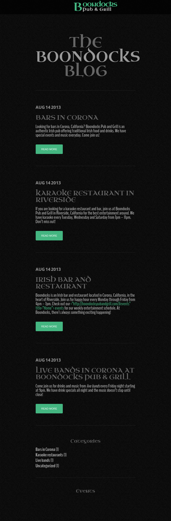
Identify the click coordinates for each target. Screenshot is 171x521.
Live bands (43, 460)
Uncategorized (45, 466)
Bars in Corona (67, 117)
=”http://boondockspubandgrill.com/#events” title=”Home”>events (83, 306)
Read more (49, 149)
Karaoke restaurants (49, 455)
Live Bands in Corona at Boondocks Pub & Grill (85, 373)
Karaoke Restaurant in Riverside (85, 196)
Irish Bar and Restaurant (63, 283)
